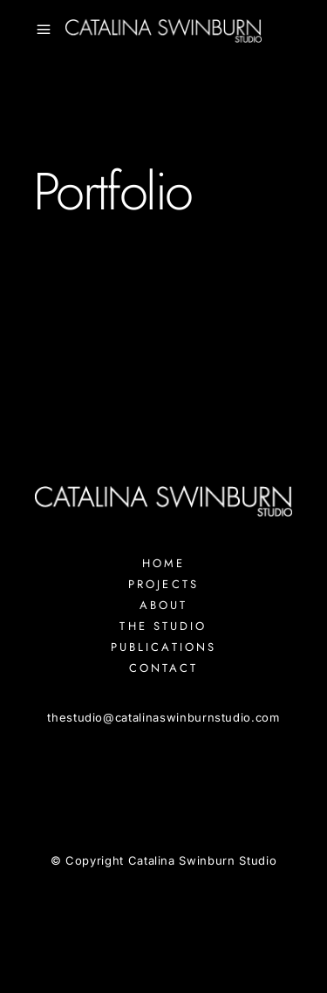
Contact (164, 668)
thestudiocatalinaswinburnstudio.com (163, 717)
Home (163, 563)
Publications (163, 647)
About (164, 605)
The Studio (163, 626)
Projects (163, 584)
